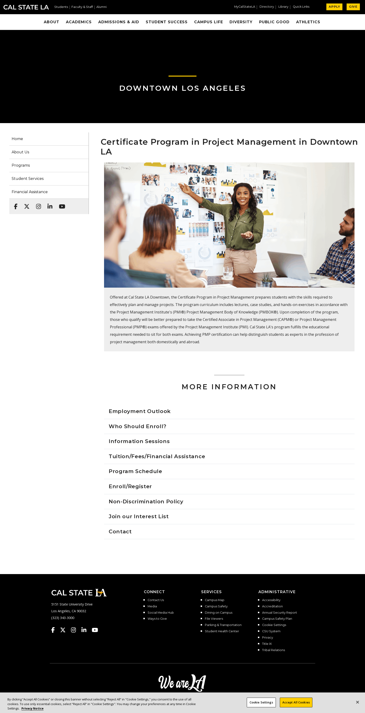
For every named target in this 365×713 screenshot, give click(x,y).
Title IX (267, 644)
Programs (21, 165)
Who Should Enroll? (137, 426)
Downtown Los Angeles (182, 88)
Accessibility (271, 600)
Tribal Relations (273, 650)
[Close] (357, 706)
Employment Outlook (140, 411)
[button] (303, 7)
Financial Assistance (30, 192)
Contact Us (156, 600)
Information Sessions (139, 441)
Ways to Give (157, 618)
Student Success (167, 22)
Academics (79, 22)
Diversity (241, 22)
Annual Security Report (279, 612)
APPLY (334, 6)
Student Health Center (222, 631)
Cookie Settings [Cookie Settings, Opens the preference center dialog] (261, 706)
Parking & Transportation (223, 625)
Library (283, 6)
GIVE (353, 6)
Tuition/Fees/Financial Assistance (157, 456)
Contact (120, 531)
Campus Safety (216, 606)
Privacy (267, 637)
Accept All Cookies (296, 706)
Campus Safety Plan (277, 618)
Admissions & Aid (118, 22)
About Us (20, 152)
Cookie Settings (274, 625)
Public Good (274, 22)
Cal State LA (26, 7)
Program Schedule (135, 471)
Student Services (28, 178)
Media (152, 606)
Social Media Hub (161, 612)
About (51, 22)
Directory (267, 6)
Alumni (101, 7)
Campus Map (214, 600)
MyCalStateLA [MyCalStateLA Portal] (244, 6)
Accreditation (272, 606)
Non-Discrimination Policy (146, 501)
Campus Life (208, 22)
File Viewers (214, 618)
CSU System (271, 631)
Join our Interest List (139, 516)
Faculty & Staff (82, 7)
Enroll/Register (130, 486)
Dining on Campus (218, 612)
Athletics (308, 22)
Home (17, 139)
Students (61, 7)
